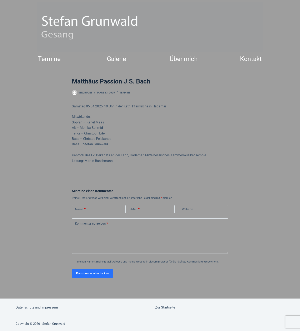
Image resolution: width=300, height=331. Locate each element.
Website (187, 209)
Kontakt (251, 58)
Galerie (116, 58)
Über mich (184, 58)
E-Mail (134, 209)
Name (80, 209)
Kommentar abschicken (92, 273)
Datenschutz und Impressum (37, 307)
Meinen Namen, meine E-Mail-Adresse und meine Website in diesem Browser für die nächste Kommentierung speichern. (148, 261)
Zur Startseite (165, 307)
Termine (49, 58)
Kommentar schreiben (91, 223)
